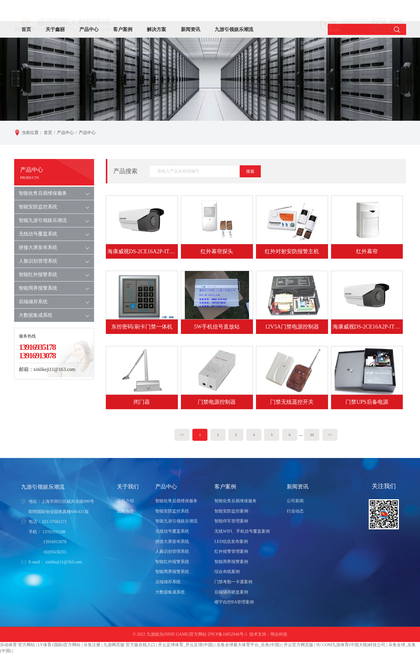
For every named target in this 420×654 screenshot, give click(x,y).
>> (329, 434)
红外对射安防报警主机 (292, 251)
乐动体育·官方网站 (17, 645)
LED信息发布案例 (231, 541)
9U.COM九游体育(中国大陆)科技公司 (350, 645)
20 (312, 434)
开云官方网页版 (298, 645)
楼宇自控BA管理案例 (234, 602)
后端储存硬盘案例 (231, 592)
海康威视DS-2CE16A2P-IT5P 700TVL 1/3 (141, 251)
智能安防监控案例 (231, 511)
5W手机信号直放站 (217, 327)
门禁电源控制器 (217, 402)
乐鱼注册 (92, 645)
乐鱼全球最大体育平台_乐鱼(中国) (248, 645)
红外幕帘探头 (217, 251)
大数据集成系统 (35, 315)
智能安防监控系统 (38, 206)
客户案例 (122, 29)
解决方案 (156, 29)
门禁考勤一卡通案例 (233, 582)
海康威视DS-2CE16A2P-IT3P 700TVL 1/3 (367, 327)
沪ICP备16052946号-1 (227, 634)
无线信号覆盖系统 (38, 233)
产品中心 (89, 29)
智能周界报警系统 (38, 288)
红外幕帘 (367, 251)
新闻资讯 (190, 29)
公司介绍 (125, 501)
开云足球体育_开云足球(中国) (185, 645)
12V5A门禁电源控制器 (292, 327)
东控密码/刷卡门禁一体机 (141, 327)
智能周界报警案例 (231, 561)
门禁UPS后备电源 (367, 402)
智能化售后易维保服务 (43, 193)
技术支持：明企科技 (268, 634)
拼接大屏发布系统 (38, 247)
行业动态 (295, 511)
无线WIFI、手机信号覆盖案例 (242, 531)
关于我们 (128, 487)
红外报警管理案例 (231, 551)
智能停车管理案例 (231, 521)
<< (182, 434)
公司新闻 (295, 501)
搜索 (250, 171)
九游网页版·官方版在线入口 (129, 645)
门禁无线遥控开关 (292, 402)
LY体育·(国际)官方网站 (59, 645)
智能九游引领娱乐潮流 (43, 220)
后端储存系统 (33, 301)
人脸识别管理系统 (38, 260)
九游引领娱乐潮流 (234, 29)
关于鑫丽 (55, 29)
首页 (26, 29)
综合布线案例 (227, 571)
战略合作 (125, 511)
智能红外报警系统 (38, 274)
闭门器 (142, 402)
